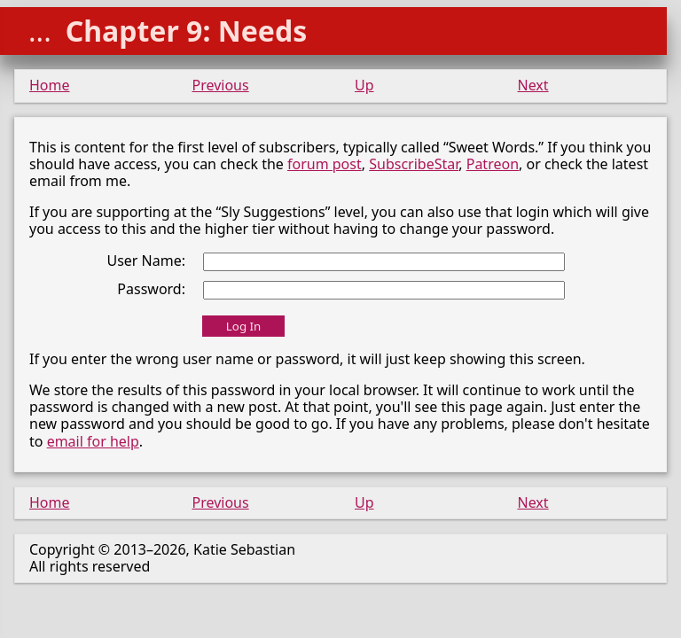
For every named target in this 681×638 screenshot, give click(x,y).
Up (364, 85)
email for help (93, 441)
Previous (220, 85)
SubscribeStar (413, 164)
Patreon (492, 164)
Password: (151, 289)
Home (49, 85)
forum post (324, 164)
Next (533, 85)
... (39, 31)
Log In (243, 326)
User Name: (145, 260)
